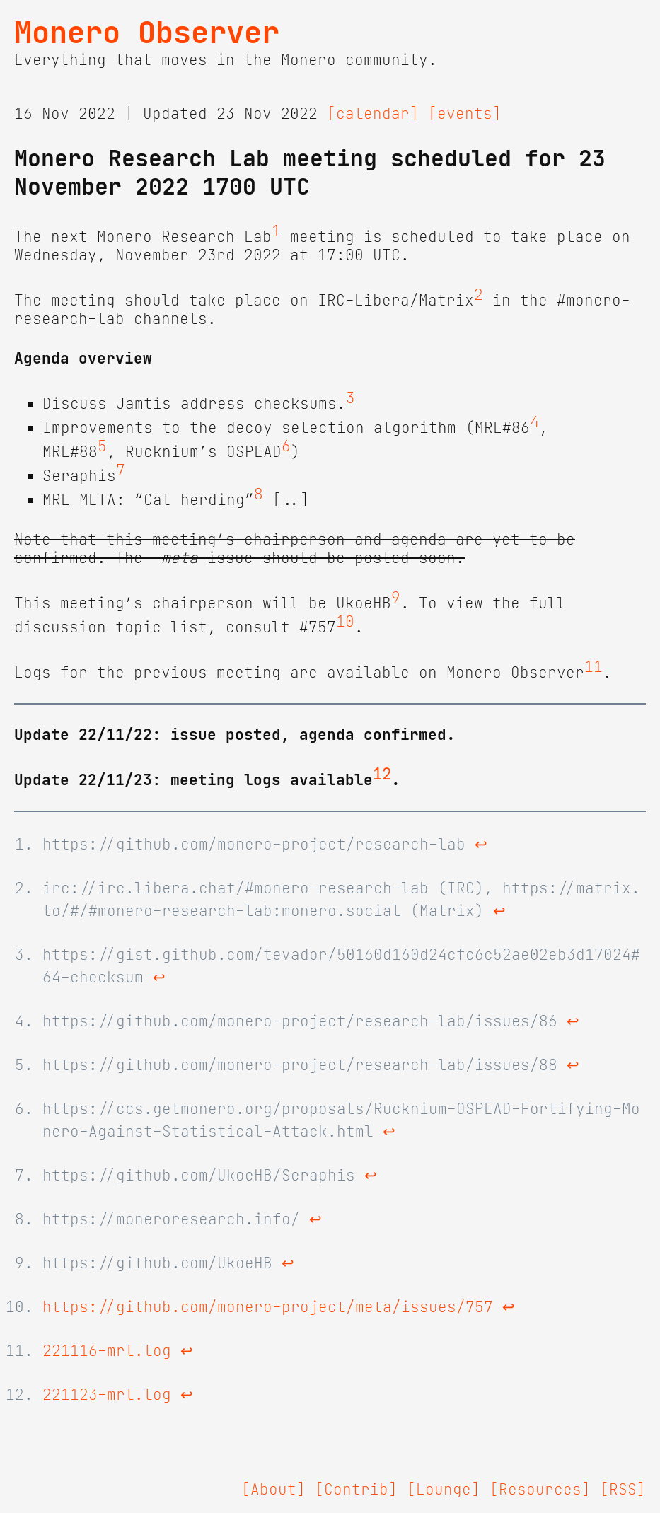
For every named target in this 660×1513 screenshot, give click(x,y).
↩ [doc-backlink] (481, 844)
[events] (465, 114)
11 (593, 667)
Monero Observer (146, 32)
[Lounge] (443, 1489)
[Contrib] (356, 1489)
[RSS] (623, 1489)
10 (345, 622)
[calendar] (373, 114)
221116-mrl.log (106, 1351)
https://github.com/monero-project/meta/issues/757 (267, 1307)
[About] (273, 1489)
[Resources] (540, 1489)
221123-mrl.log (106, 1395)
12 (382, 774)
